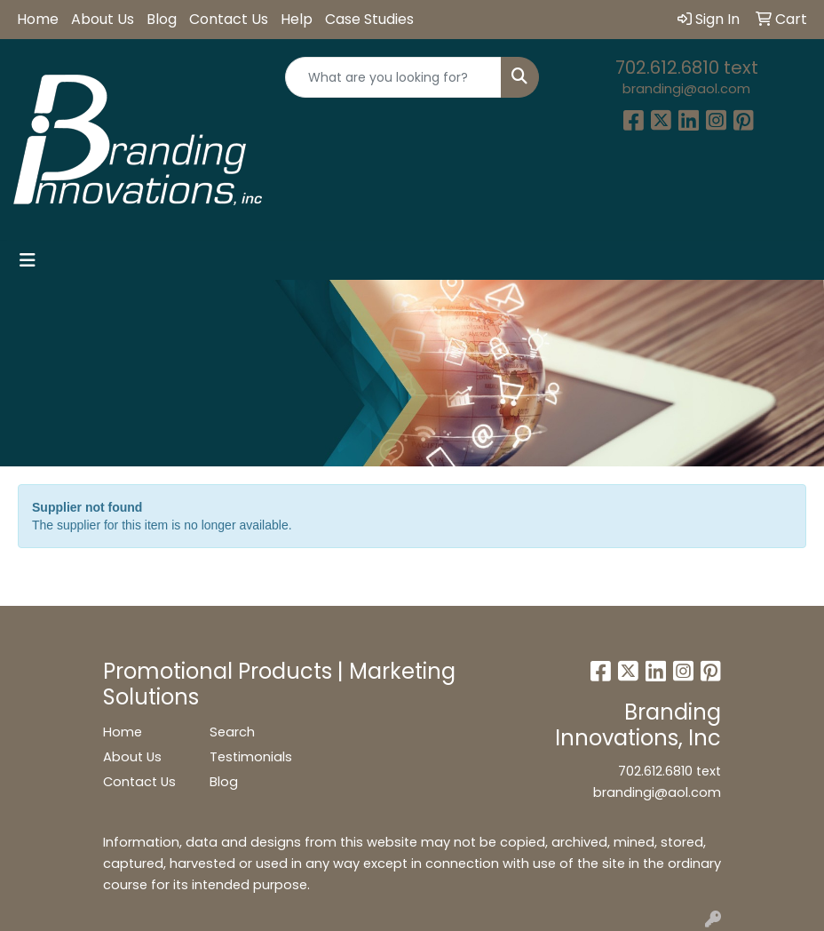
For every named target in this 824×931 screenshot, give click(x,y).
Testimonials (251, 757)
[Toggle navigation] (27, 260)
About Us (102, 19)
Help (297, 19)
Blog (162, 19)
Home (38, 19)
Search (232, 732)
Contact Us (228, 19)
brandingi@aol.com (686, 89)
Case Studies (369, 19)
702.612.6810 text (686, 67)
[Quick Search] (393, 77)
